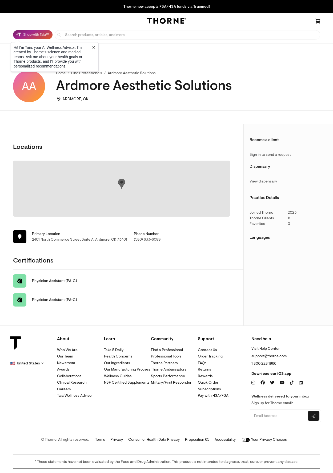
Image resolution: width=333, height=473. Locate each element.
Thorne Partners (164, 363)
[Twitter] (272, 382)
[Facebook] (262, 382)
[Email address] (277, 416)
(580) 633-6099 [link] (147, 239)
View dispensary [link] (263, 181)
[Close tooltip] (93, 47)
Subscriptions (209, 389)
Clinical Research (72, 382)
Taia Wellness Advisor (75, 395)
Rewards (205, 376)
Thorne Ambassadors (168, 369)
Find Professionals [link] (86, 73)
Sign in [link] (255, 154)
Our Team (65, 356)
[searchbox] (187, 34)
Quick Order (208, 382)
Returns (204, 369)
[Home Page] (166, 21)
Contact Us (207, 350)
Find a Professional (167, 350)
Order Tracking (210, 356)
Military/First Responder (171, 382)
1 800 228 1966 (263, 363)
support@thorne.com (269, 356)
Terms (100, 439)
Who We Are (67, 350)
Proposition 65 (197, 439)
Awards (63, 369)
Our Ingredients (117, 363)
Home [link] (61, 73)
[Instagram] (253, 382)
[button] (16, 21)
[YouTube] (282, 382)
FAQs (202, 363)
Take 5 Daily (113, 350)
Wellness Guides (118, 376)
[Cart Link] (317, 22)
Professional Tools (166, 356)
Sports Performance (168, 376)
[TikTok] (292, 382)
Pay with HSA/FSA (213, 395)
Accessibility (225, 439)
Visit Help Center (265, 348)
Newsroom (66, 363)
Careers (64, 389)
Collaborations (69, 376)
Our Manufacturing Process (127, 369)
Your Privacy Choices (264, 439)
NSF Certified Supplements (127, 382)
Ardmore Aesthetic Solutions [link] (132, 73)
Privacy (116, 439)
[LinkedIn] (301, 382)
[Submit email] (313, 416)
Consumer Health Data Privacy (154, 439)
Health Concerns (118, 356)
